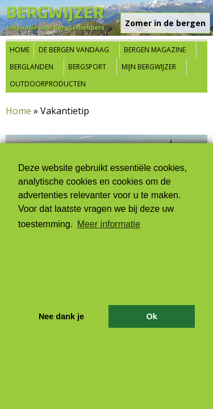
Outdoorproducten (48, 84)
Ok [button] (151, 316)
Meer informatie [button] (108, 224)
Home (20, 50)
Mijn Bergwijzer (149, 67)
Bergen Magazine (155, 50)
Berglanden (31, 67)
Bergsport (87, 67)
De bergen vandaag (74, 50)
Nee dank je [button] (61, 316)
